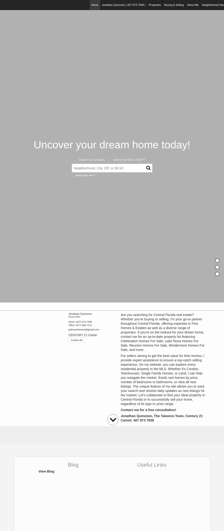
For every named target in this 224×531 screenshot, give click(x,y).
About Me (193, 5)
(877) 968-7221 (84, 325)
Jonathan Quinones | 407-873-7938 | (123, 5)
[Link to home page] (4, 5)
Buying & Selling (174, 5)
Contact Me (77, 340)
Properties (155, 5)
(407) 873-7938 (84, 322)
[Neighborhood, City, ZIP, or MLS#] (112, 168)
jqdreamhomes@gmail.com (84, 329)
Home (95, 5)
